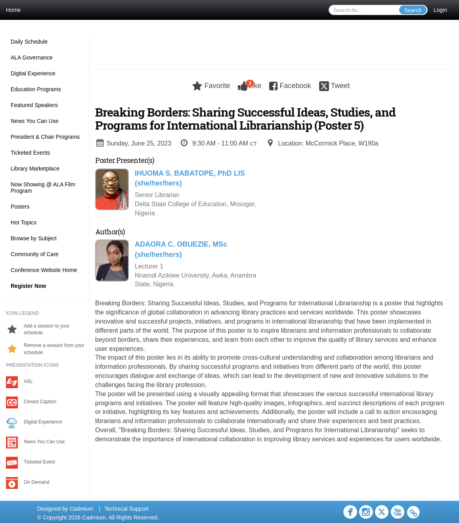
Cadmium (82, 509)
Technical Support (126, 509)
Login (440, 10)
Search (412, 10)
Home (13, 10)
